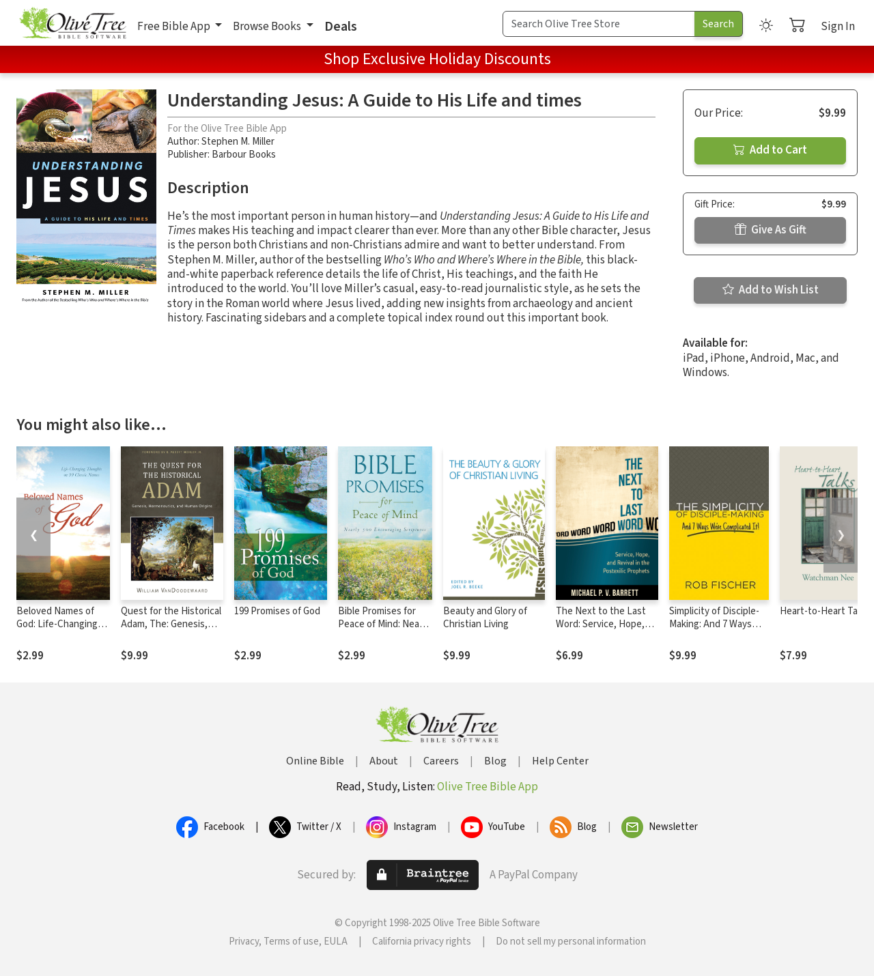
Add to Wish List (770, 290)
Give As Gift (770, 230)
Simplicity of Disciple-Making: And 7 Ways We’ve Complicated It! (716, 624)
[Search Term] (599, 24)
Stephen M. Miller (237, 141)
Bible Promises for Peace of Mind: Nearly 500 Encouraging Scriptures (383, 630)
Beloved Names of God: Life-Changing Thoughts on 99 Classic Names (57, 630)
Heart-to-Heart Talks (824, 611)
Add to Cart (770, 150)
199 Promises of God (277, 611)
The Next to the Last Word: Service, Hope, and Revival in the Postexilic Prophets (601, 630)
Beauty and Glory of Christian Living (485, 617)
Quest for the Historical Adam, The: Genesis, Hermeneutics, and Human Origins (171, 630)
